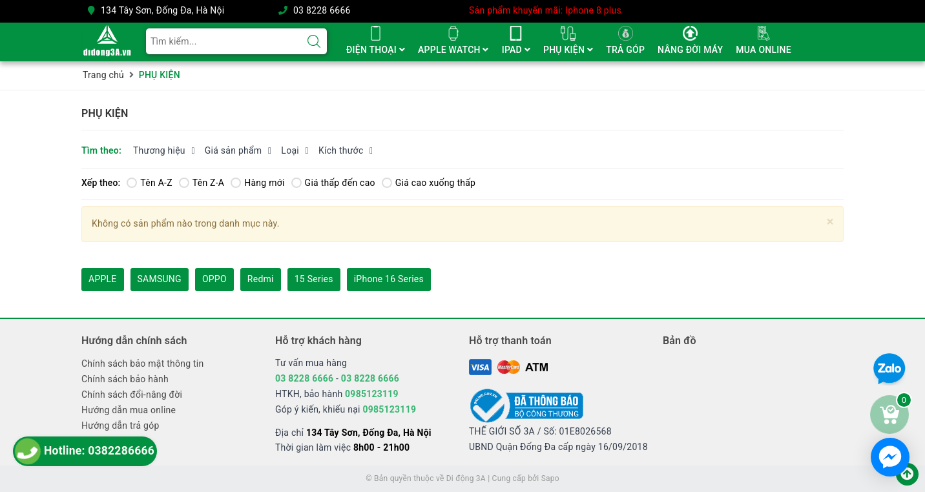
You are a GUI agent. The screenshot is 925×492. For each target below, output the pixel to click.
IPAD (516, 50)
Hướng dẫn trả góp (120, 425)
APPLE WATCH (453, 50)
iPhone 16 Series (389, 279)
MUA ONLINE (763, 50)
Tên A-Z (149, 183)
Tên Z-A (201, 183)
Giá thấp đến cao (333, 183)
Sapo (550, 478)
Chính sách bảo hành (125, 379)
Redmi (260, 279)
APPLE (102, 279)
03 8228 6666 (322, 10)
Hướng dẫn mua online (128, 410)
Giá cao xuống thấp (428, 183)
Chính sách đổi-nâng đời (131, 394)
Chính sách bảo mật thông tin (142, 363)
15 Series (314, 279)
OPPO (214, 279)
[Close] (830, 222)
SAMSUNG (160, 279)
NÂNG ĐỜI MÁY (690, 50)
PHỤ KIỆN (568, 50)
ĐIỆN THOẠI (375, 50)
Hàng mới (257, 183)
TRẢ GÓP (625, 50)
